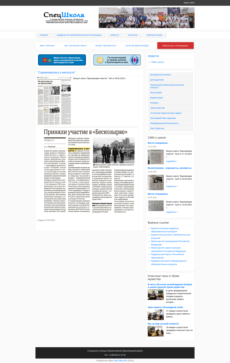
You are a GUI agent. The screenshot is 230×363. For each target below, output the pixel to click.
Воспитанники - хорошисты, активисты (169, 168)
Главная (44, 35)
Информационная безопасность (164, 123)
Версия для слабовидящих (175, 45)
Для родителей (157, 80)
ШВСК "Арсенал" (47, 46)
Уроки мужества (157, 108)
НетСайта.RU (120, 360)
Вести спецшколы (158, 143)
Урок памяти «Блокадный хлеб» (165, 307)
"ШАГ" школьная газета (75, 46)
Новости (114, 35)
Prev (102, 19)
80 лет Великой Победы (137, 46)
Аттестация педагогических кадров (165, 113)
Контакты (132, 35)
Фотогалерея (156, 93)
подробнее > (171, 161)
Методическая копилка (160, 75)
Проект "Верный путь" (106, 46)
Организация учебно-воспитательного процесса (167, 86)
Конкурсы (154, 103)
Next (190, 19)
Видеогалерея (156, 98)
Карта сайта (189, 3)
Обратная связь (154, 35)
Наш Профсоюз (157, 128)
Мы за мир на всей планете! (163, 323)
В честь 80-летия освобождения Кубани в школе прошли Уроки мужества (170, 285)
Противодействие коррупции (163, 118)
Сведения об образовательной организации (79, 35)
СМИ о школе (157, 62)
